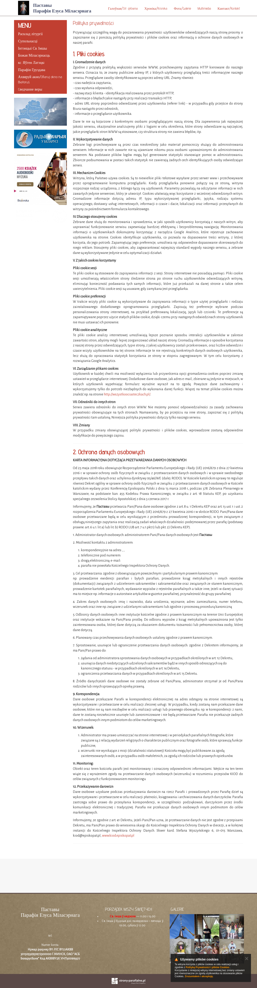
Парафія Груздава (31, 70)
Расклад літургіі (30, 34)
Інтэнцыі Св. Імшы (32, 48)
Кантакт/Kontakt (229, 8)
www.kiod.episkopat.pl (118, 835)
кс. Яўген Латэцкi (31, 62)
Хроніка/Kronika (155, 8)
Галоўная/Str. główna (123, 8)
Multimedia (204, 8)
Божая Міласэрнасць (34, 55)
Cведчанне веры (30, 89)
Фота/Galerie (182, 8)
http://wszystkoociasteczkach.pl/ (127, 394)
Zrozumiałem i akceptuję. (199, 976)
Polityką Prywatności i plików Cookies (207, 967)
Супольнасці (27, 41)
